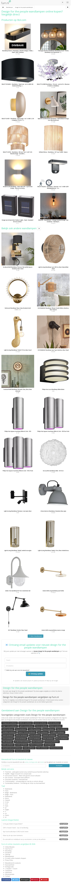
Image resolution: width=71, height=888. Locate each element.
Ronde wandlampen (21, 738)
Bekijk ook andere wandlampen (21, 228)
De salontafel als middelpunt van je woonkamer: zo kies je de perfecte (35, 839)
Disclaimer (8, 852)
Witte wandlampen (7, 741)
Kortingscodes (9, 867)
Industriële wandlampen (49, 735)
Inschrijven (59, 765)
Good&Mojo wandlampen (57, 732)
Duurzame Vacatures (11, 779)
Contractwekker (10, 781)
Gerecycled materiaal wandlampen (11, 748)
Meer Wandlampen (35, 636)
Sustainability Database (12, 783)
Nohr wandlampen (43, 732)
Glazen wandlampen (48, 738)
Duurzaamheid (9, 865)
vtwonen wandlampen (22, 735)
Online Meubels (10, 847)
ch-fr (6, 804)
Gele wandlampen (49, 745)
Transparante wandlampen (9, 723)
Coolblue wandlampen (35, 729)
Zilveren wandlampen (42, 726)
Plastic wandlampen (62, 729)
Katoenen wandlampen (40, 723)
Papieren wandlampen (36, 745)
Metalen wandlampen (55, 726)
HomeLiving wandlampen (52, 741)
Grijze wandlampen (35, 735)
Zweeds (7, 800)
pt (5, 808)
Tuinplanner (8, 870)
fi (5, 811)
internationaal (23, 779)
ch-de (7, 802)
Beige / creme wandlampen (9, 726)
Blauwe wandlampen (48, 729)
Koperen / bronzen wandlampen (27, 732)
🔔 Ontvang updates (35, 674)
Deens (7, 815)
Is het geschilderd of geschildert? (35, 824)
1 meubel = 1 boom (11, 869)
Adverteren (8, 872)
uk (6, 813)
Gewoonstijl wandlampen (22, 751)
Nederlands (8, 789)
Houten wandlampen (29, 748)
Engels (7, 810)
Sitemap (7, 854)
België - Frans (9, 794)
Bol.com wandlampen (62, 738)
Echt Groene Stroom (11, 776)
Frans (6, 791)
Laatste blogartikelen (10, 820)
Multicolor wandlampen (25, 723)
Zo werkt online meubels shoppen (15, 858)
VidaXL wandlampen (42, 748)
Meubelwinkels (9, 856)
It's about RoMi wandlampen (22, 741)
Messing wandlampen (56, 748)
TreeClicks (8, 772)
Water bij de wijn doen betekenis (35, 835)
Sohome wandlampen (34, 738)
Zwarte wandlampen (7, 735)
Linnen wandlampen (7, 738)
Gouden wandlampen (22, 745)
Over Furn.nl (8, 849)
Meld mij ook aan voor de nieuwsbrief (17, 670)
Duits (6, 806)
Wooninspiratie (9, 874)
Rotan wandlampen (21, 729)
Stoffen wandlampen (7, 729)
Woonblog (8, 851)
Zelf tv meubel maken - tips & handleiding (35, 828)
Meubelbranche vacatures (13, 863)
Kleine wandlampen (37, 741)
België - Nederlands (11, 793)
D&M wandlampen (63, 735)
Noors (7, 798)
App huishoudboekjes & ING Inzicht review (35, 831)
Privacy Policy (9, 860)
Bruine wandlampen (54, 723)
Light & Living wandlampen (26, 726)
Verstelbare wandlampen (9, 732)
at (5, 817)
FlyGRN (7, 774)
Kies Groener (9, 777)
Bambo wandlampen (8, 745)
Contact (7, 876)
